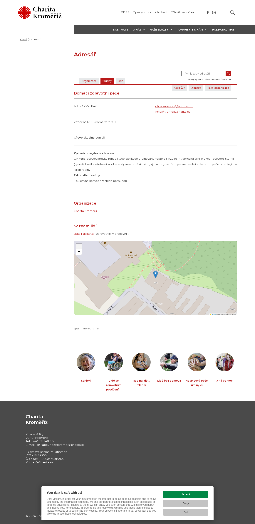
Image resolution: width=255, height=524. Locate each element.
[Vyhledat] (233, 12)
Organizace (90, 81)
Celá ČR (175, 88)
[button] (138, 29)
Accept (185, 494)
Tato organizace (217, 88)
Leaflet (213, 314)
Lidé (123, 81)
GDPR (125, 12)
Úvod (23, 39)
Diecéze (193, 88)
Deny (185, 503)
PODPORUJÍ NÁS (223, 29)
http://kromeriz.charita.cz (172, 111)
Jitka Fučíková (84, 233)
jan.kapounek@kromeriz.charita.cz (60, 445)
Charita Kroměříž (86, 211)
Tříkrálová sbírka (182, 12)
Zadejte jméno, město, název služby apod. (209, 79)
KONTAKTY (120, 29)
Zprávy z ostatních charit (150, 12)
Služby (109, 81)
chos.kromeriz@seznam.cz (174, 106)
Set (186, 512)
